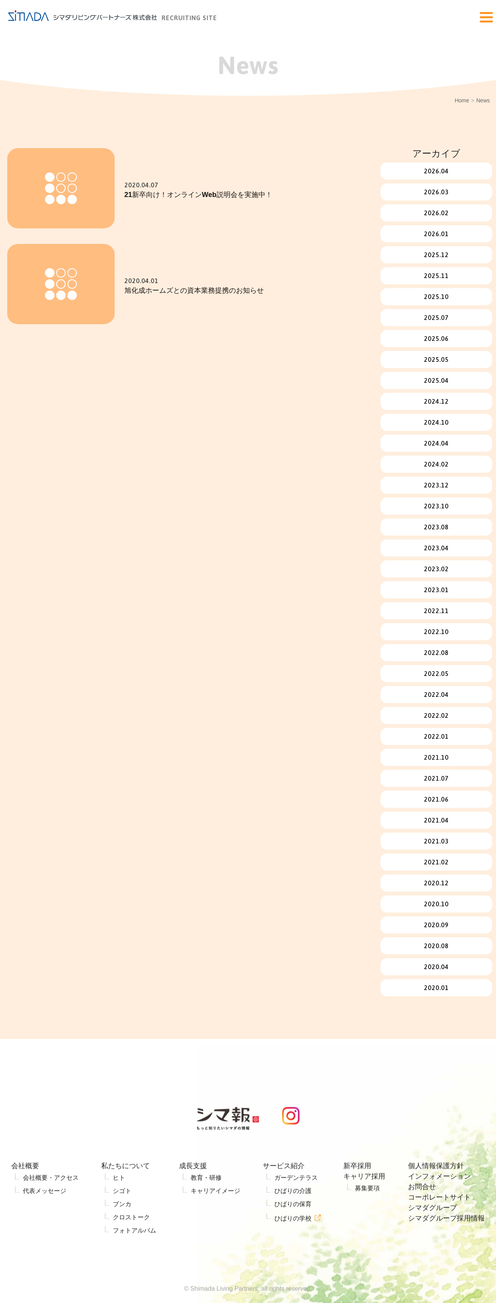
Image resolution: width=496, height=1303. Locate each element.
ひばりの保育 (293, 1225)
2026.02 (436, 212)
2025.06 (436, 338)
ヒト (119, 1199)
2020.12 (436, 883)
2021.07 (436, 778)
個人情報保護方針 (436, 1187)
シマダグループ (432, 1229)
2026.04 (436, 171)
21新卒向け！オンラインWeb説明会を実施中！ (214, 195)
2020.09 (436, 924)
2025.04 (436, 380)
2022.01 (436, 736)
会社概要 (25, 1187)
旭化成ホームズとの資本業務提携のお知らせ (209, 290)
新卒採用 (357, 1187)
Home (462, 100)
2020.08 (436, 945)
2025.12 (436, 254)
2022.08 (436, 652)
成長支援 (193, 1187)
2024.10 (436, 422)
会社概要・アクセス (51, 1199)
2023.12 (436, 485)
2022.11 (436, 610)
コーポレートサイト (439, 1219)
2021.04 (436, 820)
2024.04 (436, 443)
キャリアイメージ (215, 1212)
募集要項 (367, 1209)
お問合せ (422, 1208)
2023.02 (436, 568)
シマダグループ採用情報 (446, 1240)
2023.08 (436, 527)
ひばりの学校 (293, 1240)
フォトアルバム (134, 1252)
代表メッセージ (44, 1212)
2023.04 (436, 547)
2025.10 (436, 296)
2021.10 (436, 757)
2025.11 (436, 275)
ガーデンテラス (296, 1199)
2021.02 (436, 862)
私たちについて (125, 1187)
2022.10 (436, 631)
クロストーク (131, 1239)
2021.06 (436, 799)
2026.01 (436, 233)
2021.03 (436, 841)
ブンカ (122, 1225)
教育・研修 (206, 1199)
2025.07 (436, 317)
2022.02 (436, 715)
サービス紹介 (284, 1187)
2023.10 (436, 506)
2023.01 (436, 589)
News (483, 100)
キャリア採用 (364, 1198)
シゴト (122, 1212)
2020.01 (436, 987)
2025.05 (436, 359)
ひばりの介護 (293, 1212)
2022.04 (436, 694)
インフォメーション (439, 1198)
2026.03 (436, 191)
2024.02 (436, 464)
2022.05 (436, 673)
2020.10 (436, 903)
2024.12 (436, 401)
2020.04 (436, 966)
